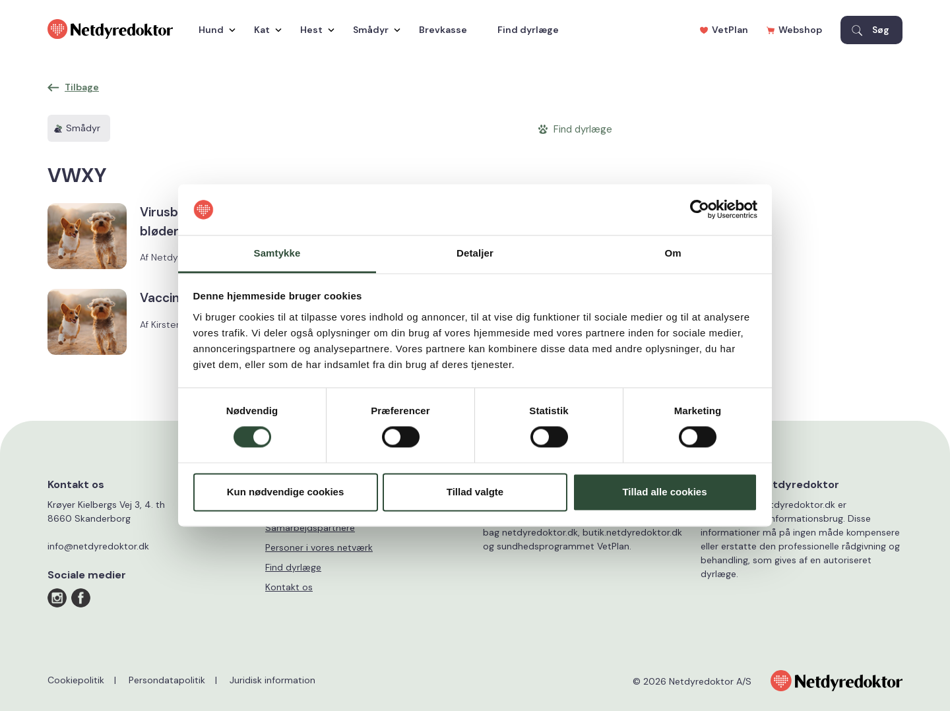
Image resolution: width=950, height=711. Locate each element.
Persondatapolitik (167, 680)
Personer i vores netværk (319, 547)
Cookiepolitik (76, 680)
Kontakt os (289, 587)
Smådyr (373, 30)
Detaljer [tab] (475, 253)
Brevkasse (443, 30)
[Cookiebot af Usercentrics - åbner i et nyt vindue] (699, 210)
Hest (314, 30)
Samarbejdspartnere (310, 528)
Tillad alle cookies (664, 491)
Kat (264, 30)
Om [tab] (672, 253)
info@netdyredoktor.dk (98, 546)
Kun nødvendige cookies (285, 491)
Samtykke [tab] (277, 253)
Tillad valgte (475, 491)
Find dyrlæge (528, 30)
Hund (214, 30)
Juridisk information (272, 680)
